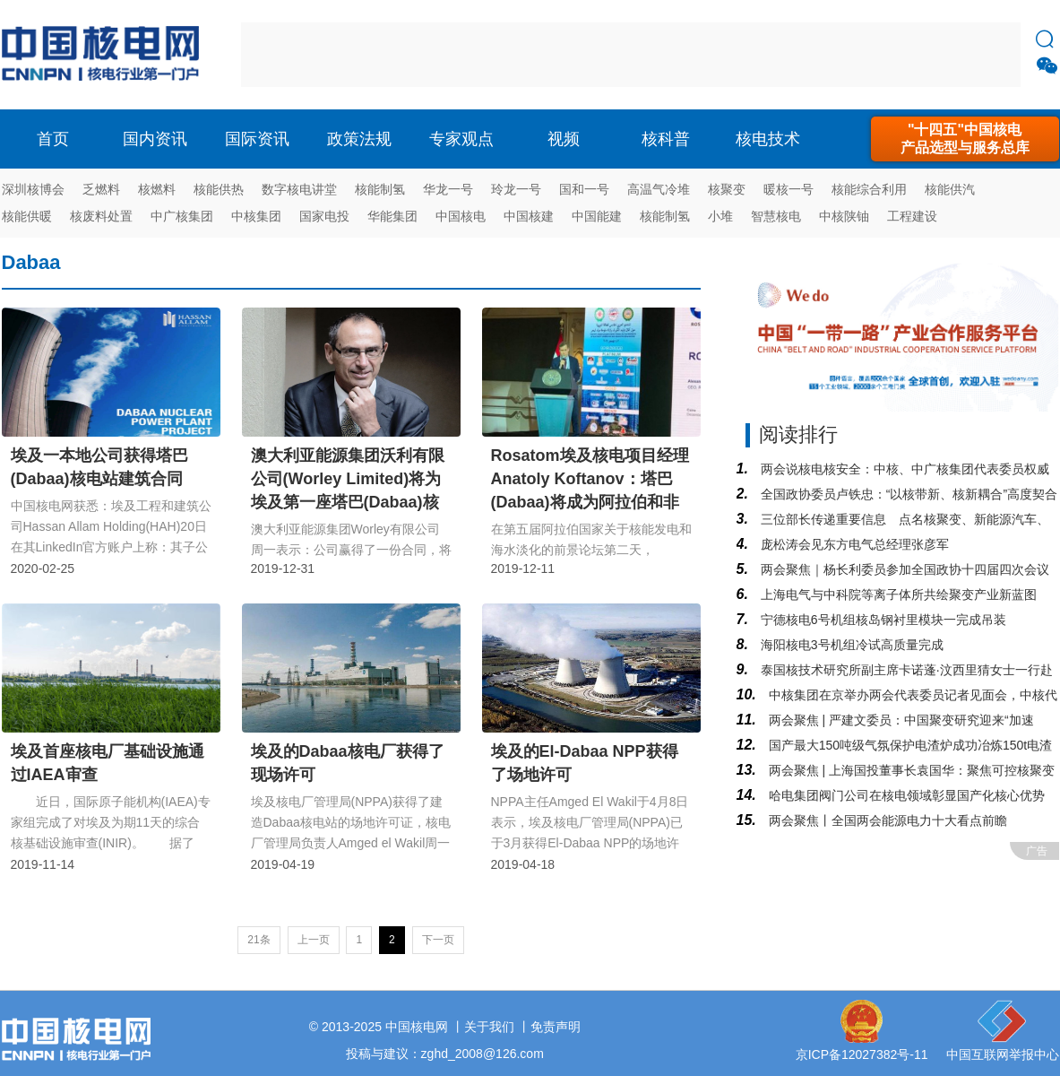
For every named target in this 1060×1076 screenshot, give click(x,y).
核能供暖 (27, 216)
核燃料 (157, 189)
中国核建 (529, 216)
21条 (258, 939)
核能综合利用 (869, 189)
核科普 (666, 139)
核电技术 (768, 139)
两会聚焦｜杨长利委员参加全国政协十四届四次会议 (903, 569)
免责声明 (555, 1027)
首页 (53, 139)
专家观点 (461, 139)
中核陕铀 (844, 216)
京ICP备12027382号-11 (862, 1054)
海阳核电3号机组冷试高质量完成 (850, 645)
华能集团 (392, 216)
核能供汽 (950, 189)
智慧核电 (776, 216)
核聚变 (726, 189)
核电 (105, 54)
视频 (563, 139)
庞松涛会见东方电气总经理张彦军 (853, 544)
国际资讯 (257, 139)
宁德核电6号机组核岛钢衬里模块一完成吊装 (881, 619)
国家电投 (324, 216)
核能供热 (219, 189)
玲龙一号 (516, 189)
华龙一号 (448, 189)
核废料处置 (101, 216)
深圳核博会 (33, 189)
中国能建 (597, 216)
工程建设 (912, 216)
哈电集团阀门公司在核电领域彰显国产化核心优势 (905, 795)
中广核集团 (182, 216)
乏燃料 (101, 189)
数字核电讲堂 (299, 189)
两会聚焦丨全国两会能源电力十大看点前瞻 (886, 820)
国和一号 (584, 189)
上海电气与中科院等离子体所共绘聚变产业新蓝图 (897, 594)
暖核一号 (788, 189)
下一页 (438, 939)
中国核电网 (416, 1027)
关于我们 (489, 1027)
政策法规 (359, 139)
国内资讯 (155, 139)
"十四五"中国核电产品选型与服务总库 (965, 138)
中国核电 (460, 216)
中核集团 (256, 216)
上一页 (313, 939)
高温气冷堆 (658, 189)
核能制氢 (380, 189)
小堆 (720, 216)
